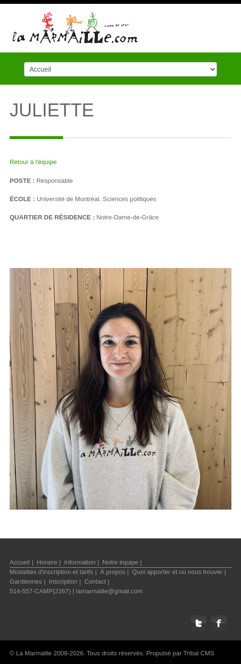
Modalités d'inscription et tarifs (51, 571)
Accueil (20, 562)
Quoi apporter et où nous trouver (177, 571)
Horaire (47, 562)
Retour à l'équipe (33, 162)
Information (79, 562)
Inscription (63, 581)
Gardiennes (26, 581)
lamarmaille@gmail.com (109, 591)
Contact (95, 581)
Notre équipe (120, 562)
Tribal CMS (199, 653)
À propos (112, 571)
